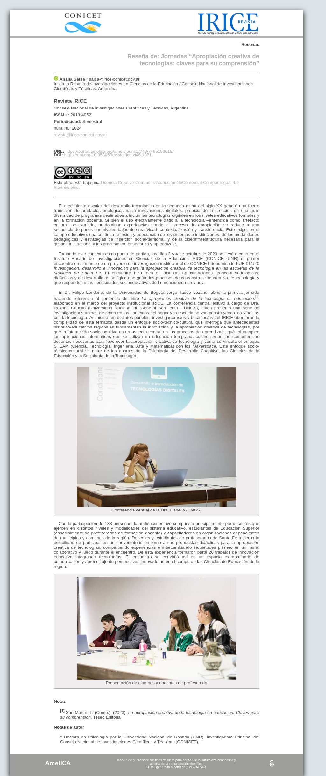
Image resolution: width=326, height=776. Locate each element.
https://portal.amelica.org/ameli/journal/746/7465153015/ (119, 151)
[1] (257, 297)
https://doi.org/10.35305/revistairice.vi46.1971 (108, 154)
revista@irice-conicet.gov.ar (80, 134)
